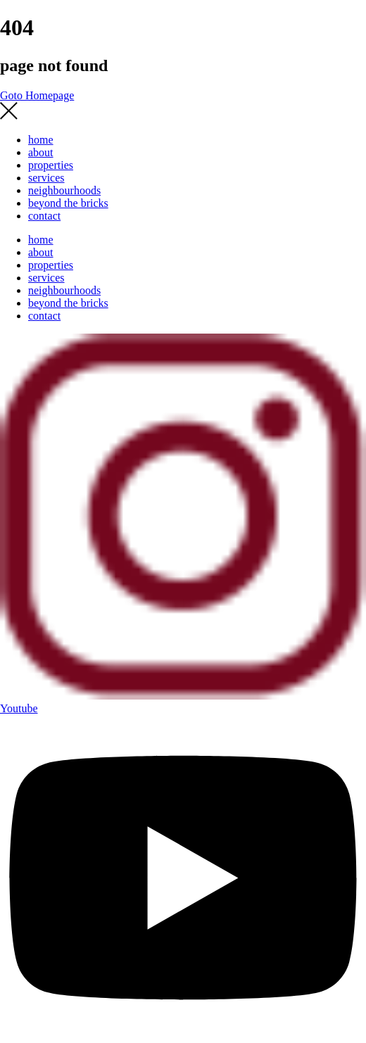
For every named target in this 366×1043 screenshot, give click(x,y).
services (46, 178)
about (40, 152)
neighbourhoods (64, 190)
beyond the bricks (68, 203)
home (40, 140)
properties (50, 165)
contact (44, 216)
